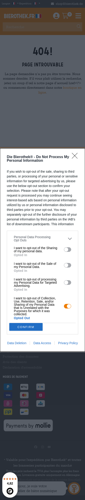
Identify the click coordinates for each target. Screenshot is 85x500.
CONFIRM (25, 326)
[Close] (76, 157)
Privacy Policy (68, 343)
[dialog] (42, 250)
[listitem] (42, 238)
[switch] (67, 249)
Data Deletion (17, 343)
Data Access (42, 343)
